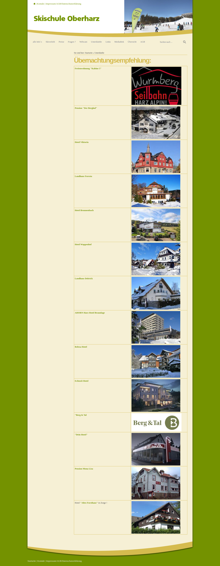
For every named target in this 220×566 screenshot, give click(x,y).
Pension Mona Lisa (84, 468)
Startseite (89, 53)
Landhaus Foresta (83, 176)
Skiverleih (50, 41)
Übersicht (132, 41)
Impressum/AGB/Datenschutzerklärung (63, 3)
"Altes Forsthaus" (89, 502)
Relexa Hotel (81, 346)
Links (108, 41)
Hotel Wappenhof (83, 244)
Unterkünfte (96, 41)
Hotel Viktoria (82, 142)
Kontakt (40, 3)
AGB (142, 41)
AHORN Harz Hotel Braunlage (90, 312)
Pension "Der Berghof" (86, 108)
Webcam (83, 41)
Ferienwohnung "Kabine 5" (88, 68)
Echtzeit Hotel (81, 381)
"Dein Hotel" (81, 434)
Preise (61, 41)
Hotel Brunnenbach (84, 210)
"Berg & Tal (81, 415)
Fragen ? (72, 41)
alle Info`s (37, 41)
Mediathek (119, 41)
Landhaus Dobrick (84, 278)
